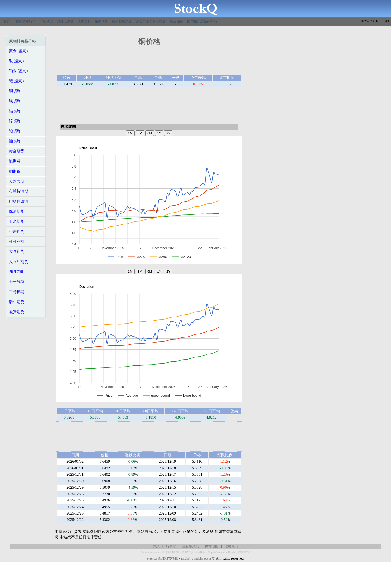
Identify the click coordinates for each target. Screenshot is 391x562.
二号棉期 (16, 292)
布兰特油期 (18, 191)
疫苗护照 (187, 552)
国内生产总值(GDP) (202, 21)
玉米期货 (16, 221)
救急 (156, 546)
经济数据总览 (122, 21)
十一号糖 (16, 282)
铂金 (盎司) (18, 71)
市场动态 (46, 21)
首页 (6, 21)
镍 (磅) (14, 101)
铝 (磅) (14, 111)
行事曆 (171, 546)
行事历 (200, 552)
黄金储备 (176, 21)
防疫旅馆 (244, 552)
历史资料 (84, 21)
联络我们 (231, 546)
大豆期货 (16, 251)
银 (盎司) (16, 61)
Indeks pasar (202, 558)
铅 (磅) (14, 131)
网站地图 (211, 546)
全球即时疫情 (170, 552)
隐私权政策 (190, 546)
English (186, 558)
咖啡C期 (16, 272)
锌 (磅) (14, 121)
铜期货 (14, 171)
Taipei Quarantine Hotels (221, 552)
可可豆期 (16, 242)
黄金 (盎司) (18, 51)
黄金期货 (16, 151)
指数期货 (101, 21)
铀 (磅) (14, 141)
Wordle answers (150, 552)
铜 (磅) (14, 91)
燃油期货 (16, 211)
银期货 (14, 161)
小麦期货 (16, 232)
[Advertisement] (149, 61)
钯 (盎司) (16, 81)
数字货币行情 (26, 21)
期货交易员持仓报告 (151, 21)
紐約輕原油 (18, 201)
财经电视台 (65, 21)
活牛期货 (16, 302)
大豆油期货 (18, 262)
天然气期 (16, 181)
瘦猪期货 (16, 312)
